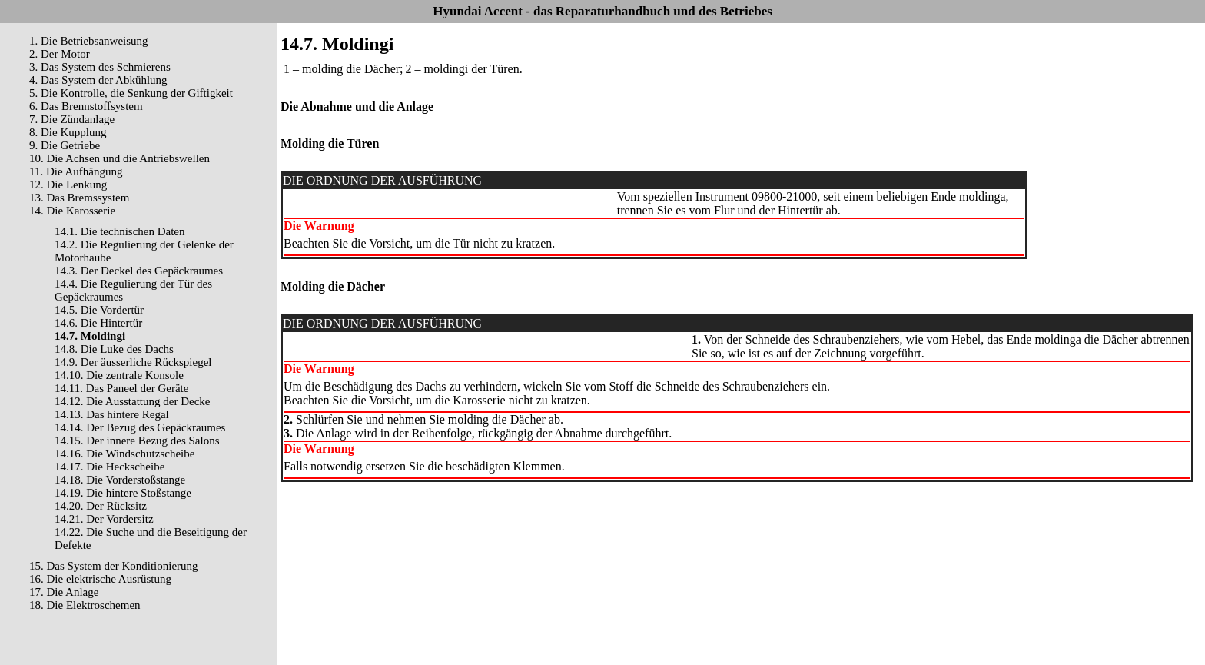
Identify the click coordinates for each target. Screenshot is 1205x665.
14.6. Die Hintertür (98, 323)
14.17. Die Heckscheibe (109, 467)
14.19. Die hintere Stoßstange (123, 493)
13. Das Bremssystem (79, 197)
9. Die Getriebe (64, 145)
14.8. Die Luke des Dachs (114, 349)
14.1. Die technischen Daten (120, 231)
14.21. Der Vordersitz (104, 519)
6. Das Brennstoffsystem (86, 106)
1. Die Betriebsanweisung (88, 41)
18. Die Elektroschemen (85, 605)
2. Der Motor (59, 54)
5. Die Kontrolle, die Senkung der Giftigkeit (131, 93)
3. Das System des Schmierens (100, 67)
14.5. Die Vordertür (99, 310)
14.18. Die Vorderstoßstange (120, 480)
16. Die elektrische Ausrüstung (100, 579)
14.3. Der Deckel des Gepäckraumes (139, 270)
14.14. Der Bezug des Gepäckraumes (140, 427)
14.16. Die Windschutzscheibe (124, 453)
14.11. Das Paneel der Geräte (121, 388)
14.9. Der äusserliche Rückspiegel (133, 362)
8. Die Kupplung (67, 132)
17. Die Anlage (63, 592)
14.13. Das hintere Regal (112, 414)
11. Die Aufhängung (76, 171)
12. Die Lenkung (68, 184)
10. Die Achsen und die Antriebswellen (119, 158)
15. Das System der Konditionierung (113, 566)
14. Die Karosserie (72, 210)
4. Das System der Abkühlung (98, 80)
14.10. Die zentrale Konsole (119, 375)
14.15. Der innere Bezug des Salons (137, 440)
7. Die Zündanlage (72, 119)
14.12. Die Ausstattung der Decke (132, 401)
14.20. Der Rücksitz (101, 506)
